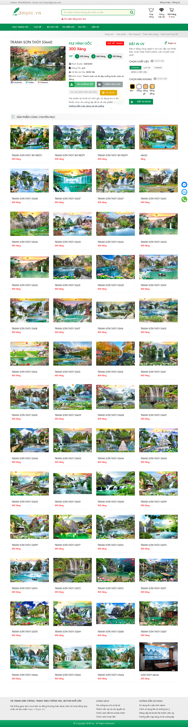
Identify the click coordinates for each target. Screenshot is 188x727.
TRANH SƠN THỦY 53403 (154, 458)
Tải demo (108, 92)
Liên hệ (95, 27)
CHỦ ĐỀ (38, 27)
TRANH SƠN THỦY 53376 (111, 545)
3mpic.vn (172, 43)
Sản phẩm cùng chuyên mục (36, 117)
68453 (144, 155)
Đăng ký (176, 2)
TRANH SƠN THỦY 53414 (24, 371)
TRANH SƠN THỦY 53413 (67, 371)
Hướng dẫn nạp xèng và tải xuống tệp (156, 717)
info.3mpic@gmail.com (50, 2)
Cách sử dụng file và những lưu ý (154, 709)
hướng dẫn (159, 61)
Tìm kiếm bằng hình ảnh (73, 19)
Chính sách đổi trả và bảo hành (110, 713)
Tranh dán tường (150, 34)
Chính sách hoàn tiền (106, 717)
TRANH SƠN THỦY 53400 (111, 501)
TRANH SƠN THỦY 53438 (25, 198)
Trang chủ (109, 34)
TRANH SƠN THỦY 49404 (111, 674)
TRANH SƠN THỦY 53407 (154, 415)
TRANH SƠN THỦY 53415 (153, 328)
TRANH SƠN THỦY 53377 (67, 545)
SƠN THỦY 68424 (150, 674)
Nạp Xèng (151, 13)
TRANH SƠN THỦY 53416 (110, 328)
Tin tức (83, 27)
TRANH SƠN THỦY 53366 (25, 674)
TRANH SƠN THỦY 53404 (111, 458)
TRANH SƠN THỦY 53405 (68, 458)
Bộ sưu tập (52, 27)
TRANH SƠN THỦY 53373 (67, 588)
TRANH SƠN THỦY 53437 (68, 198)
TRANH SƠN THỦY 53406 (25, 458)
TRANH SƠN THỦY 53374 (25, 588)
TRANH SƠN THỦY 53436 (25, 241)
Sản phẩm (121, 34)
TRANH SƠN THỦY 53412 (110, 371)
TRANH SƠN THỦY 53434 (111, 241)
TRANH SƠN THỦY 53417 (67, 328)
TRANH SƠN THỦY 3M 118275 (27, 155)
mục (172, 13)
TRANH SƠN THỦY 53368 (111, 631)
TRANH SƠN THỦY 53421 (67, 285)
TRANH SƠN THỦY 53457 (111, 198)
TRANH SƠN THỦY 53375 (154, 545)
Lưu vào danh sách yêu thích (83, 92)
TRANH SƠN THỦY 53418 (24, 328)
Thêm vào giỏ (109, 84)
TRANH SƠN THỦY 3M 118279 (70, 155)
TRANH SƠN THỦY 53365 (68, 674)
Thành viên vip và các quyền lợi (110, 709)
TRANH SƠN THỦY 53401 (67, 501)
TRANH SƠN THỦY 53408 (111, 415)
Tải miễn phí (68, 27)
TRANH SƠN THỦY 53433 (154, 241)
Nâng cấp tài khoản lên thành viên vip (156, 713)
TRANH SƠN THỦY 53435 (68, 241)
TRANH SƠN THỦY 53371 (153, 588)
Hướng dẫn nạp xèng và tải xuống (86, 106)
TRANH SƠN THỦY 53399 (154, 501)
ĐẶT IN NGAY (140, 101)
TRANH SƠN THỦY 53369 (68, 631)
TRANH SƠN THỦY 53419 (153, 285)
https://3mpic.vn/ (37, 709)
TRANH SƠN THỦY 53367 (154, 631)
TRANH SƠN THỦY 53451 (153, 198)
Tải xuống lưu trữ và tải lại (108, 705)
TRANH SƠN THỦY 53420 (111, 285)
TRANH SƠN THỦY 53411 (153, 371)
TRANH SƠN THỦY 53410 (24, 415)
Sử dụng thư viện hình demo (152, 705)
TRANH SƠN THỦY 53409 (68, 415)
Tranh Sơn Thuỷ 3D (169, 34)
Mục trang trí (21, 27)
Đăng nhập (165, 2)
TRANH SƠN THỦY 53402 (25, 501)
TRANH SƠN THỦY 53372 (110, 588)
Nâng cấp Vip (161, 13)
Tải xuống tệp (81, 84)
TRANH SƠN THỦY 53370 (25, 631)
